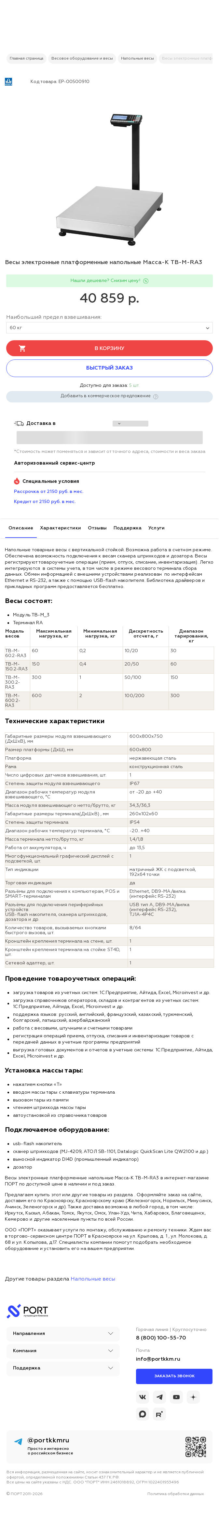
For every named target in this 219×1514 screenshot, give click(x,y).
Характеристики (60, 528)
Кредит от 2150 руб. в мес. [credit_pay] (44, 501)
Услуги (156, 528)
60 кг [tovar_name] (109, 328)
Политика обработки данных (175, 1494)
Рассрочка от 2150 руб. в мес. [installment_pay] (48, 491)
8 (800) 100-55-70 (161, 1338)
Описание (21, 528)
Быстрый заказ (109, 368)
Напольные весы (93, 1279)
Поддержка (128, 528)
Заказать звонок (174, 1376)
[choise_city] (130, 424)
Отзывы (97, 528)
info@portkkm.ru (158, 1359)
